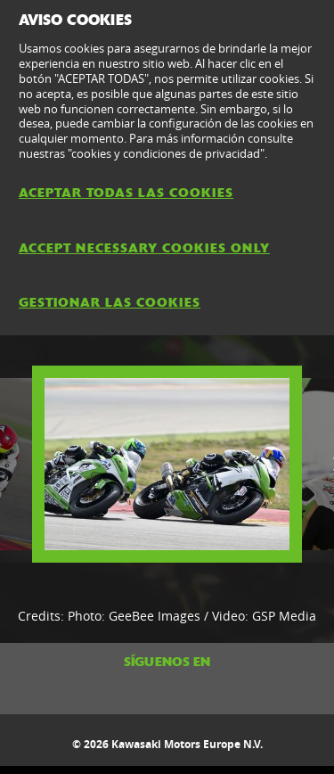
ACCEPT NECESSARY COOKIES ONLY (144, 248)
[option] (167, 464)
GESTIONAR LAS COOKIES (109, 302)
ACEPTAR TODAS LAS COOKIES (126, 193)
